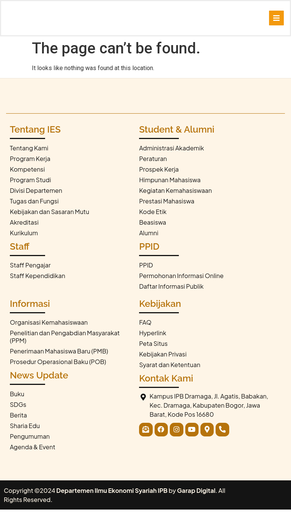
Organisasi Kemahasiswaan (49, 343)
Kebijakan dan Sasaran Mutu (49, 232)
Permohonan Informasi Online (181, 296)
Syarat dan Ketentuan (169, 385)
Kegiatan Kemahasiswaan (175, 211)
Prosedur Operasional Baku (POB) (58, 382)
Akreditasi (24, 243)
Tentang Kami (29, 169)
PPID (146, 286)
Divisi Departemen (36, 211)
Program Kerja (30, 179)
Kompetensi (27, 190)
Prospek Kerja (159, 190)
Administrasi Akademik (171, 169)
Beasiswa (152, 243)
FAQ (145, 343)
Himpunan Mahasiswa (169, 201)
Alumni (148, 254)
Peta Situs (153, 364)
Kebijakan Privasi (162, 375)
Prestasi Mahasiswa (166, 222)
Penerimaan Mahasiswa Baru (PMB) (59, 372)
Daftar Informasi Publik (171, 307)
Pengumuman (30, 457)
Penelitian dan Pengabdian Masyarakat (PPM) (65, 357)
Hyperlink (152, 354)
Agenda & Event (32, 468)
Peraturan (153, 179)
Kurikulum (24, 254)
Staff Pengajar (30, 286)
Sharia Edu (25, 446)
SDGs (18, 425)
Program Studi (30, 201)
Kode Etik (152, 232)
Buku (17, 415)
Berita (18, 436)
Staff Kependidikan (37, 296)
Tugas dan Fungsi (34, 222)
